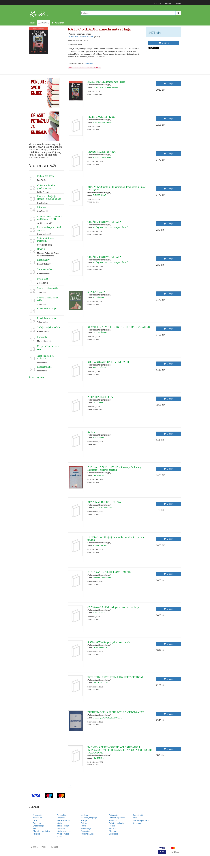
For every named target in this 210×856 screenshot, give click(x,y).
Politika (84, 823)
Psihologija (113, 815)
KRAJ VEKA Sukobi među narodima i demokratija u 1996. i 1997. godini (116, 188)
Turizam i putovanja (141, 820)
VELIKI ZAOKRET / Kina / (101, 117)
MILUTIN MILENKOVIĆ (102, 508)
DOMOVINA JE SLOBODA (101, 152)
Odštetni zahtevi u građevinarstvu (46, 186)
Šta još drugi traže (36, 377)
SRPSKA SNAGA (96, 292)
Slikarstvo (113, 831)
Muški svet (42, 278)
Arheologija (37, 815)
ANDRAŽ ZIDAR (100, 545)
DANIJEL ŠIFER (100, 332)
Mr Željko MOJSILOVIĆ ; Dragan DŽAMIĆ (110, 227)
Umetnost (137, 823)
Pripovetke (85, 831)
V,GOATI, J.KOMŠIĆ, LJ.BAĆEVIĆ (107, 718)
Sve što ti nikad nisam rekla (48, 299)
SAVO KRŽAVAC (100, 367)
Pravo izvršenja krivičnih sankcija (49, 228)
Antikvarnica (43, 23)
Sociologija (113, 834)
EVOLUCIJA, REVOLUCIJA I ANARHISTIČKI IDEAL (115, 677)
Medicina (84, 815)
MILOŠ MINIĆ (99, 297)
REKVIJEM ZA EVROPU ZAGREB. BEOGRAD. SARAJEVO (118, 327)
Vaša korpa (57, 23)
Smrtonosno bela (45, 269)
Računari (113, 820)
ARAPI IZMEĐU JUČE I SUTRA (104, 502)
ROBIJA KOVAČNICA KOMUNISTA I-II (108, 362)
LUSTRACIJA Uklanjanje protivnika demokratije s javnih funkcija (115, 538)
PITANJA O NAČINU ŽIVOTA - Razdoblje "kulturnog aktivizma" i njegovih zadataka (114, 468)
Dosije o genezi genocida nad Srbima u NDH (49, 218)
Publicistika (89, 64)
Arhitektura (37, 818)
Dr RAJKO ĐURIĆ (100, 648)
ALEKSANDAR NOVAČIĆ (103, 122)
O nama (157, 3)
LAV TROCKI (98, 475)
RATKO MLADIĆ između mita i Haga (106, 82)
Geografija (61, 818)
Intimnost (41, 207)
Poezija (84, 820)
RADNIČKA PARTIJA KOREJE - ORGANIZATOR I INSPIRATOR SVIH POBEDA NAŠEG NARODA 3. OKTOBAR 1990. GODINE (119, 750)
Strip (135, 818)
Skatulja (91, 432)
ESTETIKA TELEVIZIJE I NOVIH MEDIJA (109, 572)
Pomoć (178, 3)
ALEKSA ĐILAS (99, 195)
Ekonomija (37, 823)
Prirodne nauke (87, 834)
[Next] (70, 785)
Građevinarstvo (63, 820)
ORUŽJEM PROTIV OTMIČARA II (105, 257)
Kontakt (168, 3)
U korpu (164, 43)
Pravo (83, 826)
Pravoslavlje (86, 828)
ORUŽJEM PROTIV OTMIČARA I (105, 222)
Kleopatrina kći (44, 366)
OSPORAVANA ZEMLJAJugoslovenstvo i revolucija (113, 607)
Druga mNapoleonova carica (48, 347)
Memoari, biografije (89, 818)
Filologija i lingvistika (41, 831)
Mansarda (42, 337)
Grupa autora (98, 402)
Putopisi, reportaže (117, 818)
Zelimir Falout (98, 438)
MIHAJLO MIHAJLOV (102, 157)
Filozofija (36, 834)
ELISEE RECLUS (100, 683)
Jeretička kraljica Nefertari (45, 357)
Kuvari (59, 836)
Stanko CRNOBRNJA (102, 578)
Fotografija (61, 815)
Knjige (32, 23)
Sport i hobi (138, 815)
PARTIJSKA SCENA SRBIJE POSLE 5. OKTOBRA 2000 (115, 712)
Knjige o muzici (63, 834)
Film (34, 828)
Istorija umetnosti (64, 831)
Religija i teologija (116, 823)
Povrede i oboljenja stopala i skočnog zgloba (49, 197)
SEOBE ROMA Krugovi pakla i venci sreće (108, 642)
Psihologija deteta (45, 176)
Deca (35, 820)
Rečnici (112, 826)
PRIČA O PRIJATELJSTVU (101, 397)
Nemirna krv (43, 259)
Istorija (59, 823)
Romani (112, 828)
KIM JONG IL (98, 758)
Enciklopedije (38, 826)
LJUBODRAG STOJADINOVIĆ (81, 37)
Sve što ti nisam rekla (47, 288)
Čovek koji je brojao (47, 308)
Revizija (41, 249)
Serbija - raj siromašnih (48, 327)
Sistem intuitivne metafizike (45, 239)
